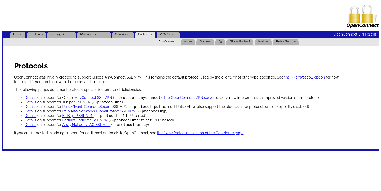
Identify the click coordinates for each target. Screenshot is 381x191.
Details (30, 99)
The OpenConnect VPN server (188, 99)
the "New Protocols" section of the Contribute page (200, 137)
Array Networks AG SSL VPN (86, 129)
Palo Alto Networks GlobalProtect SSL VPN (98, 114)
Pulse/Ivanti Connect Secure (86, 109)
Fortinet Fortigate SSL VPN (85, 124)
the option (304, 78)
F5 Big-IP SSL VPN (77, 119)
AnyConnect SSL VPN (93, 99)
